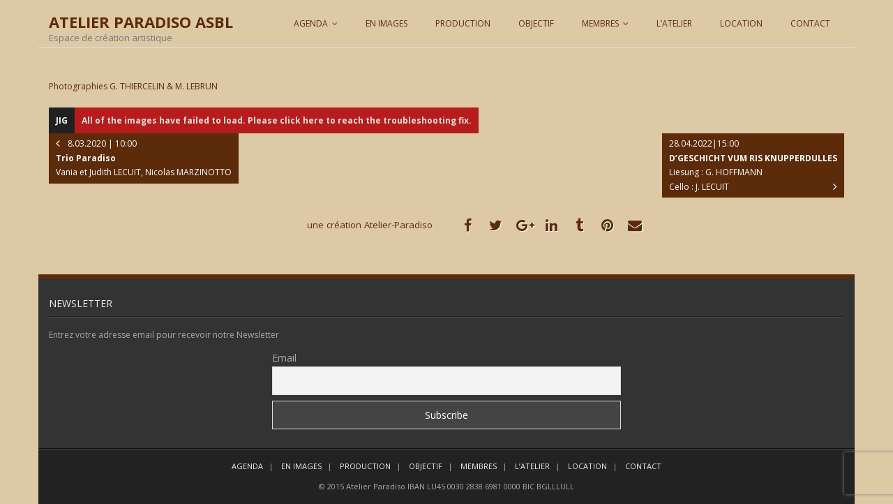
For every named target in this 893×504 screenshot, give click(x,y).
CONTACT (810, 23)
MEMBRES (600, 23)
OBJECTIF (536, 23)
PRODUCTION (462, 23)
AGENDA (311, 23)
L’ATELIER (674, 23)
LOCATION (741, 23)
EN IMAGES (386, 23)
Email (284, 357)
